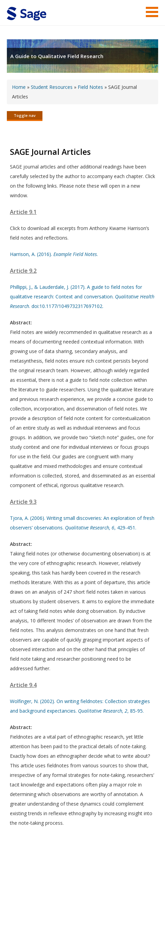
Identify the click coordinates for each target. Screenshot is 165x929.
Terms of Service (33, 903)
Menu (152, 12)
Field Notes (90, 87)
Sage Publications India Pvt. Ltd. (106, 887)
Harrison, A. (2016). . (54, 254)
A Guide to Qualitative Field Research (56, 56)
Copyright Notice (74, 903)
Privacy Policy (113, 903)
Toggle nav (25, 115)
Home (19, 87)
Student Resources (52, 87)
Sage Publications (46, 887)
